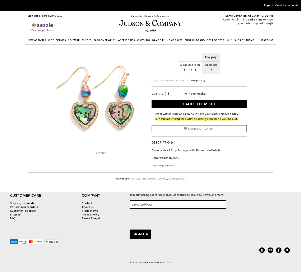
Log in (267, 5)
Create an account (286, 5)
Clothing (143, 40)
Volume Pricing (170, 119)
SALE (229, 40)
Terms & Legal (91, 218)
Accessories (126, 40)
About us (88, 207)
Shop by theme (244, 40)
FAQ (12, 218)
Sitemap (15, 214)
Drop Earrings (177, 178)
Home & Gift (174, 40)
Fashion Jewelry (105, 40)
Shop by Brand (195, 40)
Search (266, 40)
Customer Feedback (23, 210)
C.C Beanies (57, 40)
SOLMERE (74, 40)
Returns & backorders (24, 207)
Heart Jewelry (158, 178)
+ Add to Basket (199, 104)
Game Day (158, 40)
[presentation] (161, 219)
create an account (175, 80)
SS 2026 (86, 40)
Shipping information (23, 203)
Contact (87, 203)
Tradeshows (90, 210)
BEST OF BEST (215, 40)
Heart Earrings (139, 178)
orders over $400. (45, 15)
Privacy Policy (90, 214)
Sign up (140, 234)
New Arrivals (37, 40)
